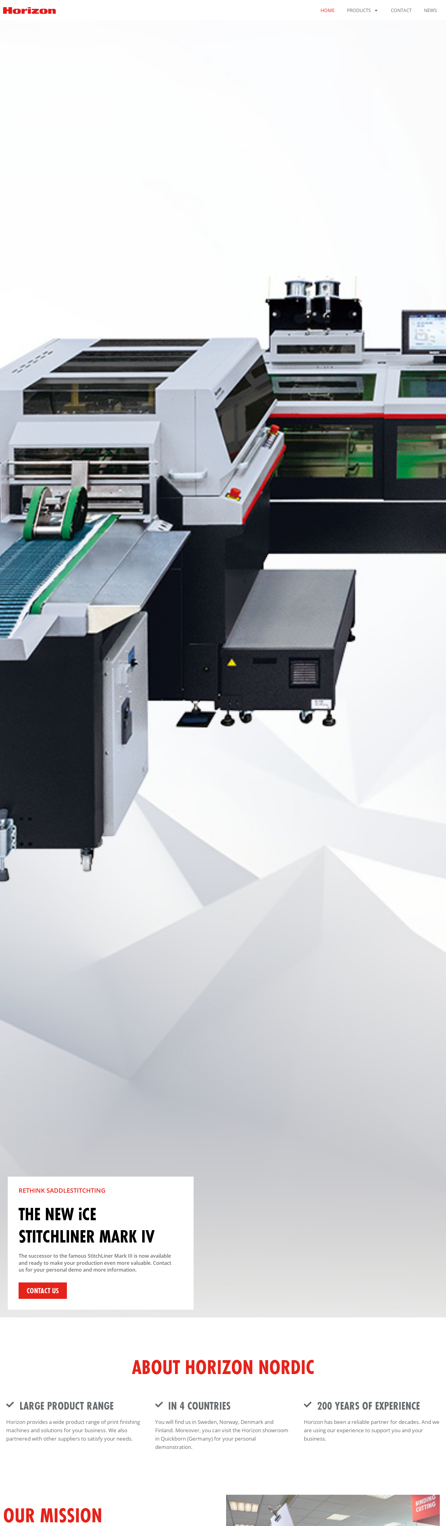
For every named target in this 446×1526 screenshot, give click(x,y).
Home (327, 10)
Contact (401, 10)
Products (362, 10)
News (430, 10)
